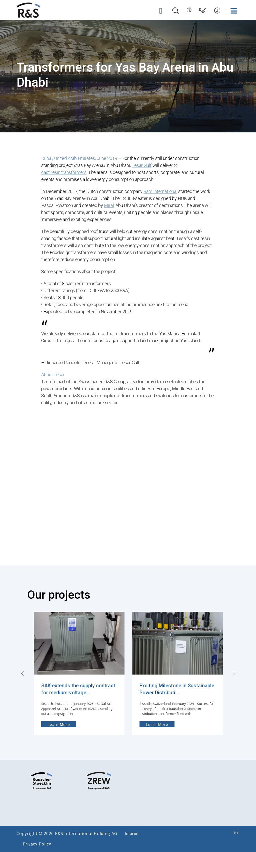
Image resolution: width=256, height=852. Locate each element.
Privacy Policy (37, 844)
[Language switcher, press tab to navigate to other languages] (187, 10)
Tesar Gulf (142, 165)
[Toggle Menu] (233, 10)
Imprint (132, 833)
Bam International (160, 191)
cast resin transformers (63, 172)
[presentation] (23, 673)
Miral (109, 205)
